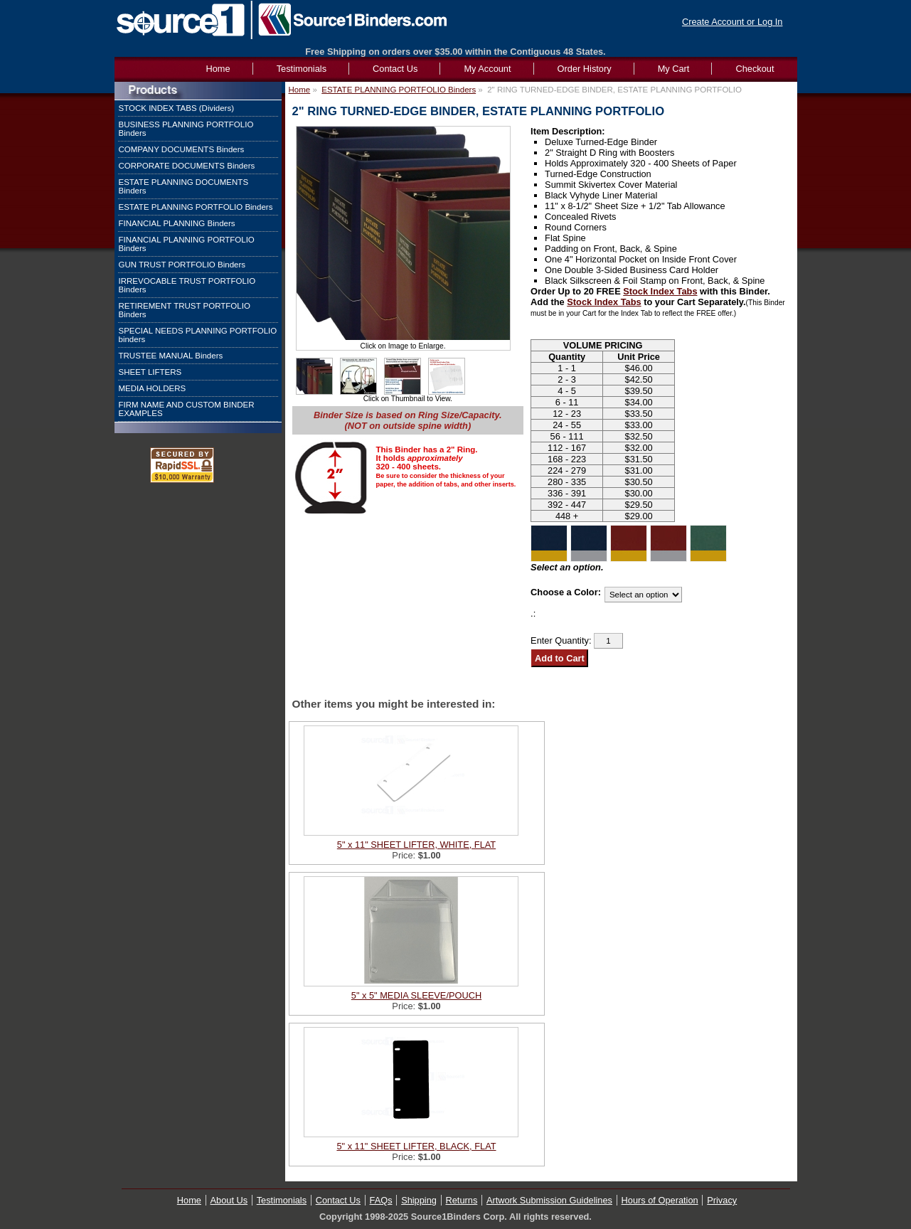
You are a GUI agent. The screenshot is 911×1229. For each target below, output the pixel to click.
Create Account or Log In (732, 21)
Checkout (754, 68)
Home (300, 89)
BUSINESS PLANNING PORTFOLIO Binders (186, 128)
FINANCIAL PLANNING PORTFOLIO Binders (187, 243)
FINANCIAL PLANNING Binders (177, 223)
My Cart (674, 68)
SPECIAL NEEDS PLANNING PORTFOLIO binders (198, 335)
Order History (585, 68)
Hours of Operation (660, 1200)
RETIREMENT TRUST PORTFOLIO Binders (184, 310)
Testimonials (301, 68)
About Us (229, 1200)
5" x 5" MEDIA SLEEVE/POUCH (416, 995)
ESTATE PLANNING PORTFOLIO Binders (196, 207)
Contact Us (395, 68)
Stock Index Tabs (660, 291)
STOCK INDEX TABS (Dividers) (177, 108)
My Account (487, 68)
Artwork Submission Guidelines (549, 1200)
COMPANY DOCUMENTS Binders (182, 149)
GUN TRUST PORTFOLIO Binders (182, 264)
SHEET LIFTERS (150, 372)
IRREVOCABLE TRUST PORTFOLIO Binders (187, 285)
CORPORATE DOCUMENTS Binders (187, 165)
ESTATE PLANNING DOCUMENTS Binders (184, 186)
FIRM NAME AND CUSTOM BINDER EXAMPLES (187, 408)
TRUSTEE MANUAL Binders (171, 355)
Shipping (419, 1200)
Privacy (722, 1200)
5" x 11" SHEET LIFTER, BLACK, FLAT (416, 1146)
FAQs (381, 1200)
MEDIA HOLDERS (152, 388)
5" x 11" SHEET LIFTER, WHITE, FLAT (416, 844)
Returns (462, 1200)
